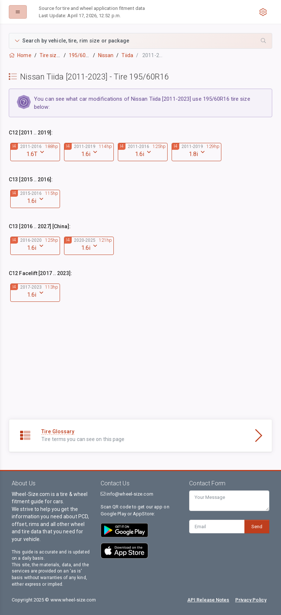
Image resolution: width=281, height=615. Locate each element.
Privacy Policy (250, 600)
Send (256, 526)
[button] (140, 41)
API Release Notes (208, 600)
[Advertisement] (140, 367)
